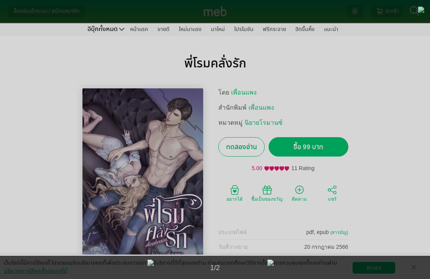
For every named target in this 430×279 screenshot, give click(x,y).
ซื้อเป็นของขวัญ (267, 193)
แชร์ (332, 193)
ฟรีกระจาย (274, 29)
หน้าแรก (139, 29)
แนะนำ (331, 29)
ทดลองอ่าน (241, 147)
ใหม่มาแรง (190, 29)
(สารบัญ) (339, 232)
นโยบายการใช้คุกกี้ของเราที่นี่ (35, 271)
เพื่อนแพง (244, 92)
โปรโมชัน (244, 29)
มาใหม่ (218, 29)
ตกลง (374, 267)
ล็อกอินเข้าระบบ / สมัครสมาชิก (46, 11)
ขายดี (164, 29)
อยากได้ (234, 193)
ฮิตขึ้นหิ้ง (305, 29)
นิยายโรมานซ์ (264, 122)
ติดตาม (299, 193)
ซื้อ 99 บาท (308, 147)
